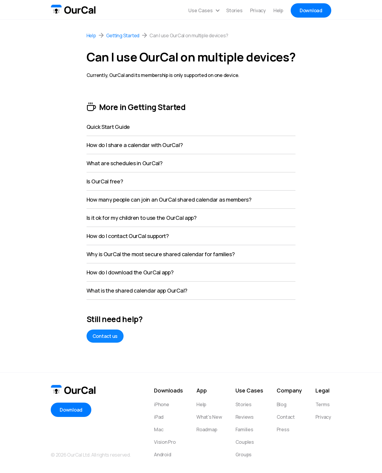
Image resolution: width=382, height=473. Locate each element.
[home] (73, 9)
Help (278, 10)
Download (311, 10)
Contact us (105, 336)
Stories (234, 10)
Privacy (258, 10)
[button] (204, 10)
